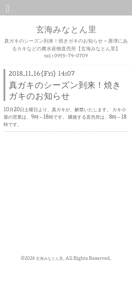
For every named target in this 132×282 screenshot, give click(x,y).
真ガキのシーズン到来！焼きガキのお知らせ (65, 90)
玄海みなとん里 (66, 29)
